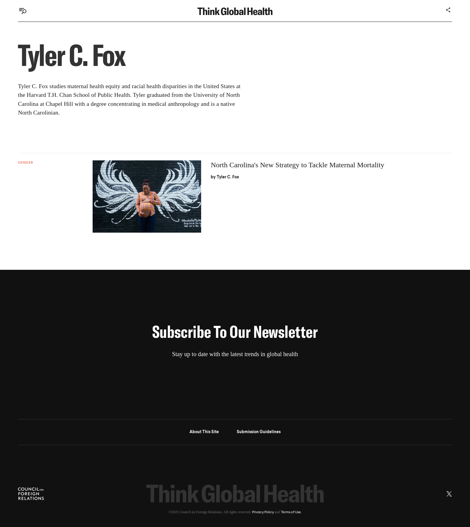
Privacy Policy (263, 512)
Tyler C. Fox (228, 177)
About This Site (204, 432)
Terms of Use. (291, 512)
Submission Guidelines (259, 432)
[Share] (448, 9)
